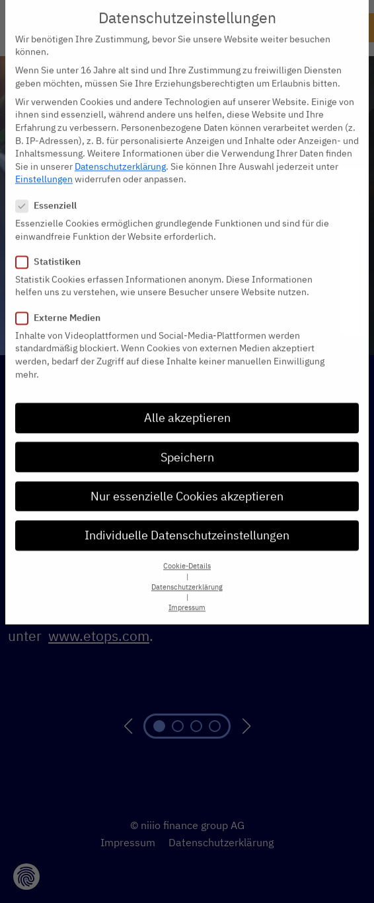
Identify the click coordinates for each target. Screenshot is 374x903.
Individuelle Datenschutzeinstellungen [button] (187, 482)
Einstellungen (44, 127)
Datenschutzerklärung (120, 114)
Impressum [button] (187, 555)
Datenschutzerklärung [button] (187, 534)
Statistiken (52, 209)
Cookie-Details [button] (187, 514)
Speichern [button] (187, 405)
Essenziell (50, 153)
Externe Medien (62, 265)
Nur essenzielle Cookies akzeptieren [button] (187, 444)
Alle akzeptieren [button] (187, 366)
